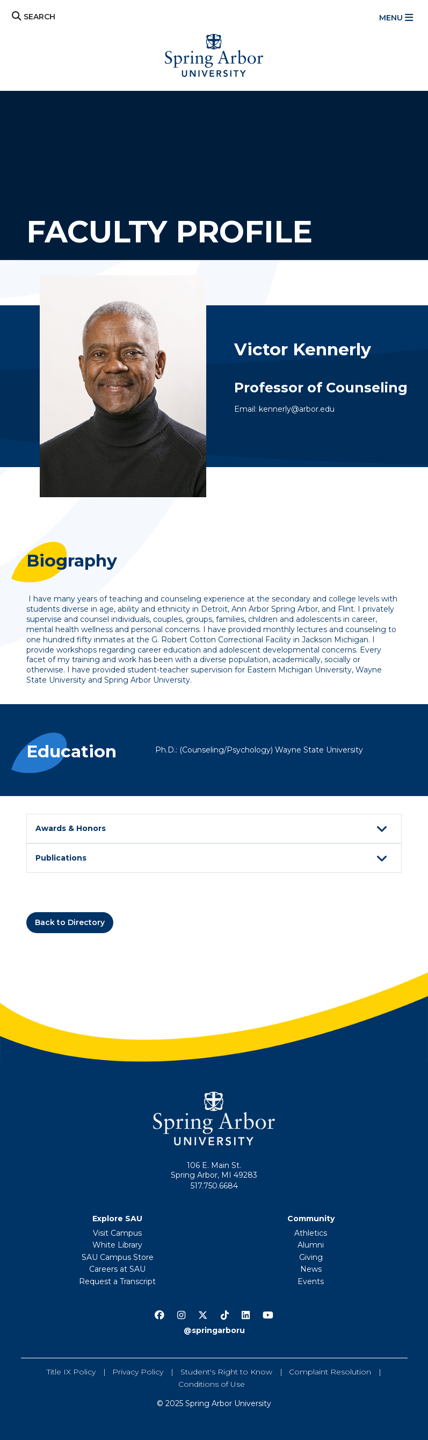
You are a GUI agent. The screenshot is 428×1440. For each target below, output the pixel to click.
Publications (212, 858)
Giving (311, 1257)
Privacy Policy (137, 1372)
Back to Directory (70, 922)
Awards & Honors (212, 829)
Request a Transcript (117, 1281)
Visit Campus (117, 1233)
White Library (117, 1245)
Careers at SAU (117, 1269)
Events (311, 1281)
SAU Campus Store (118, 1257)
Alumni (311, 1245)
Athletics (310, 1233)
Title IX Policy (71, 1372)
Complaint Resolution (330, 1372)
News (311, 1269)
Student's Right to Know (226, 1372)
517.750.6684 (214, 1186)
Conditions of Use (211, 1384)
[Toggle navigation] (397, 18)
